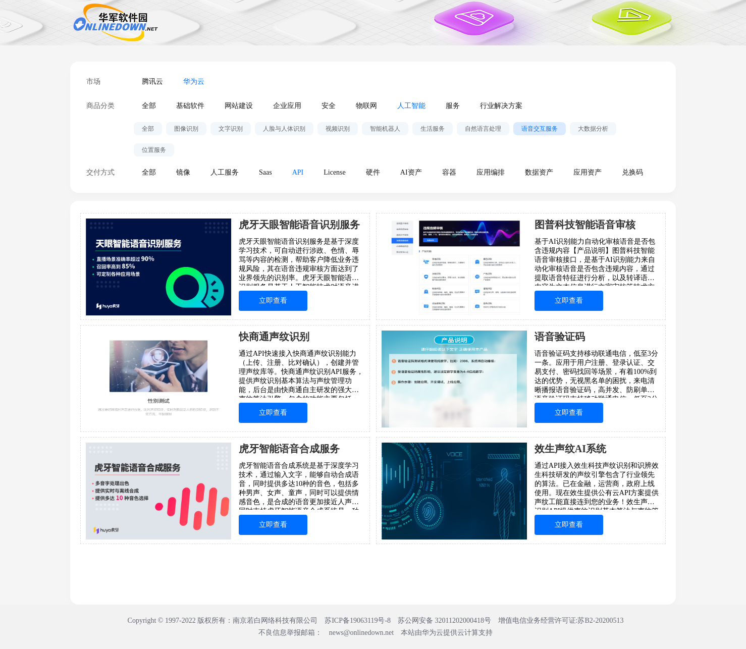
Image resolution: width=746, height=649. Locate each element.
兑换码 (632, 172)
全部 (149, 106)
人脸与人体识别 (284, 128)
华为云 (193, 81)
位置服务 (154, 149)
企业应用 (287, 106)
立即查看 (273, 300)
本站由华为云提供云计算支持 (447, 632)
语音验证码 (560, 336)
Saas (265, 172)
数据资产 (539, 172)
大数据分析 (593, 128)
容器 (449, 172)
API (298, 172)
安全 (329, 106)
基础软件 (190, 106)
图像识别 (186, 128)
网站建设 (239, 106)
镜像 (183, 172)
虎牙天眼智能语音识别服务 (299, 224)
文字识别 (231, 128)
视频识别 (338, 128)
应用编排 (490, 172)
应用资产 (587, 172)
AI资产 (411, 172)
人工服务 (224, 172)
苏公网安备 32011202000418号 (445, 620)
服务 (453, 106)
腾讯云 (152, 81)
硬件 (373, 172)
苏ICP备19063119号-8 (358, 620)
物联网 (366, 106)
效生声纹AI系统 (570, 448)
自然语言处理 (483, 128)
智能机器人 (385, 128)
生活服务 (432, 128)
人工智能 (411, 106)
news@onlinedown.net (361, 632)
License (335, 172)
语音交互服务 (539, 128)
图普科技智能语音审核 (585, 224)
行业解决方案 (501, 106)
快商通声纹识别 (274, 336)
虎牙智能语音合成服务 (289, 448)
